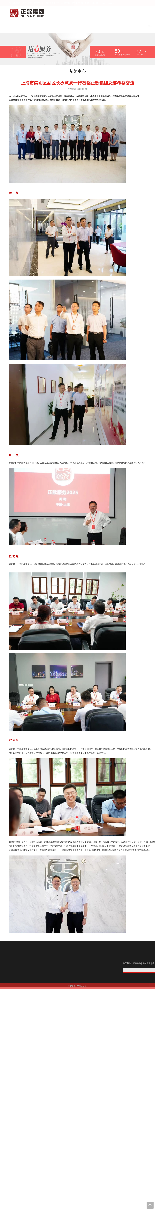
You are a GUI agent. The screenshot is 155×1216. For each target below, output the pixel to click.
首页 (118, 26)
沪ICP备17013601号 (77, 989)
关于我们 (133, 26)
